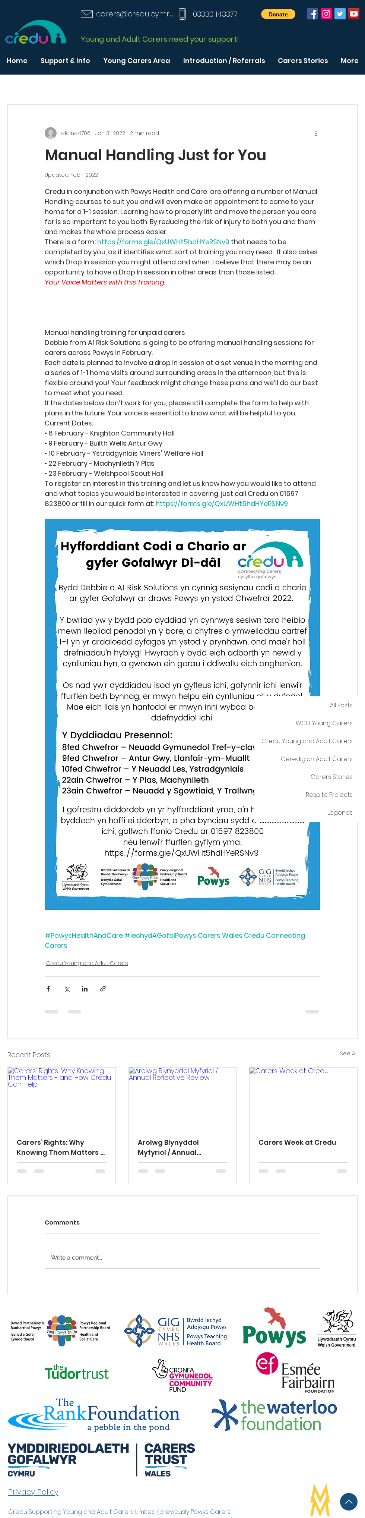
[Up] (349, 1502)
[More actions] (315, 133)
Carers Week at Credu (297, 1142)
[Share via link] (103, 988)
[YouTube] (353, 13)
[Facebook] (312, 13)
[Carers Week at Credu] (303, 1098)
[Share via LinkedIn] (84, 988)
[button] (278, 14)
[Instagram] (326, 13)
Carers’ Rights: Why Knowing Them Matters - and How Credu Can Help (60, 1147)
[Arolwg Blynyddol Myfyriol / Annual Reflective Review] (183, 1098)
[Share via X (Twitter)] (66, 988)
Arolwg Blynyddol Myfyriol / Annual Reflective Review (169, 1147)
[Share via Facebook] (48, 988)
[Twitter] (340, 13)
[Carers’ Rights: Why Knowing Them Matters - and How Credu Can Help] (61, 1098)
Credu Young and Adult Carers (87, 963)
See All (349, 1053)
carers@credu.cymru (135, 14)
